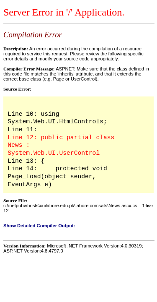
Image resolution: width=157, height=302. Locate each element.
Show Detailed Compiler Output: (39, 225)
